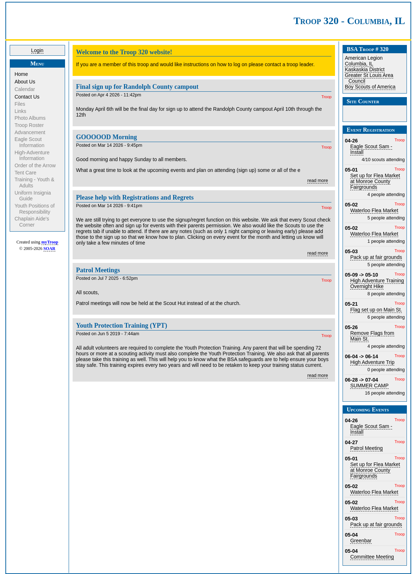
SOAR (49, 248)
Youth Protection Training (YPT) (122, 325)
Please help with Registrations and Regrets (135, 197)
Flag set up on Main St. (376, 310)
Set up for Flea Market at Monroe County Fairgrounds (375, 181)
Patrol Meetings (98, 270)
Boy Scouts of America (370, 87)
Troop (326, 97)
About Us (25, 82)
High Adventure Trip (372, 362)
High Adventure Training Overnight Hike (377, 283)
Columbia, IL (359, 64)
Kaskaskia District (364, 69)
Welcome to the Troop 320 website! (124, 52)
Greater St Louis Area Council (369, 78)
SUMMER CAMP (369, 385)
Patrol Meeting (366, 448)
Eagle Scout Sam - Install (371, 149)
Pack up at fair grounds (376, 257)
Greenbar (360, 540)
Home (21, 74)
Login (37, 50)
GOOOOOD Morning (106, 137)
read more (317, 180)
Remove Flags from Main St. (372, 336)
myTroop (49, 242)
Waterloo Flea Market (374, 210)
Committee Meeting (372, 557)
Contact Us (27, 97)
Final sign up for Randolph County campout (137, 86)
